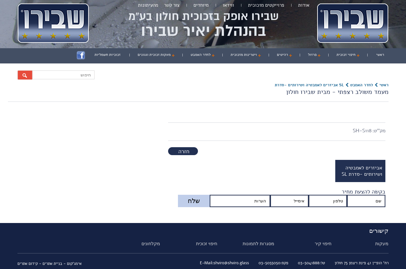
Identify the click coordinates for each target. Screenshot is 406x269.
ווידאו (228, 5)
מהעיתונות (148, 5)
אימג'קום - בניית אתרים (62, 263)
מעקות (382, 243)
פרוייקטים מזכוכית (266, 5)
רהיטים (282, 54)
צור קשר (172, 5)
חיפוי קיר (323, 243)
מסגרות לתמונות (258, 243)
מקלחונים (150, 243)
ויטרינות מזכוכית (244, 54)
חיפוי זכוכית (346, 54)
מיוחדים (201, 5)
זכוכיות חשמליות (108, 54)
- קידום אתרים (30, 263)
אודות (303, 5)
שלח (194, 200)
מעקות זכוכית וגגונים (154, 54)
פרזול (312, 54)
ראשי (380, 54)
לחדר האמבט (201, 54)
